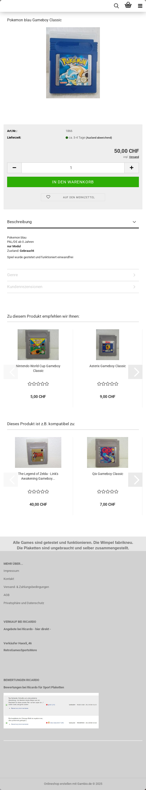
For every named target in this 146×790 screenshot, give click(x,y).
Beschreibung (19, 221)
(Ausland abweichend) (99, 137)
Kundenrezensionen (24, 286)
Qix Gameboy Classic (107, 474)
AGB (7, 595)
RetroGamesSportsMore (20, 650)
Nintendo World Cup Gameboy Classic (38, 368)
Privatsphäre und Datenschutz (24, 603)
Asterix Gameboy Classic (107, 366)
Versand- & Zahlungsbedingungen (26, 587)
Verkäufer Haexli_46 (18, 643)
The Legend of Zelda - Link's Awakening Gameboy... (38, 476)
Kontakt (9, 579)
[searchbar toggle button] (116, 6)
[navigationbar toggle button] (140, 6)
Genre (12, 274)
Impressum (11, 571)
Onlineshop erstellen (58, 783)
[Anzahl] (73, 168)
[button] (14, 168)
